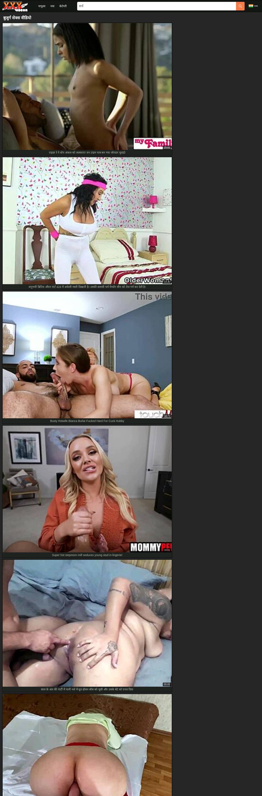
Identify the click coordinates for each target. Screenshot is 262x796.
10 (172, 403)
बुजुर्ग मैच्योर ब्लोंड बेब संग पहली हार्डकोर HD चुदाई (32, 621)
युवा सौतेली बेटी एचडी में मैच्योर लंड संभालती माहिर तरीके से (36, 639)
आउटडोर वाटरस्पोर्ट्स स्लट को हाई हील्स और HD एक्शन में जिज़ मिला (42, 602)
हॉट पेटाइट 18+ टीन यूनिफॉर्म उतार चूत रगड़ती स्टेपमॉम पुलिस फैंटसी (41, 575)
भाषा (253, 6)
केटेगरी (63, 6)
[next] (182, 403)
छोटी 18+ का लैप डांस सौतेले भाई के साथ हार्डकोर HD (34, 593)
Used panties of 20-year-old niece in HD (30, 584)
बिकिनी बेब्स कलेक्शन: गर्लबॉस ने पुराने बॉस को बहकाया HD (37, 557)
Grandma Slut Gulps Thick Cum (25, 566)
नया (52, 6)
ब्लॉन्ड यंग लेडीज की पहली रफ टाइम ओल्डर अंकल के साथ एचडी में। (40, 611)
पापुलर (41, 6)
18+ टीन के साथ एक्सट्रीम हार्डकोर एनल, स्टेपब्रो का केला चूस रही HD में (43, 630)
